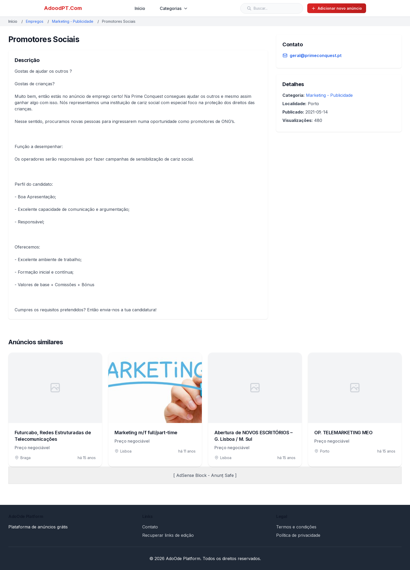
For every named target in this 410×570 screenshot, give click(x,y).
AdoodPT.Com (63, 8)
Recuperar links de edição (168, 535)
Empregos (34, 21)
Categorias (174, 8)
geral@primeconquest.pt (315, 55)
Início (140, 8)
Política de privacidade (298, 535)
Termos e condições (296, 526)
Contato (150, 526)
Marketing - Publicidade (72, 21)
